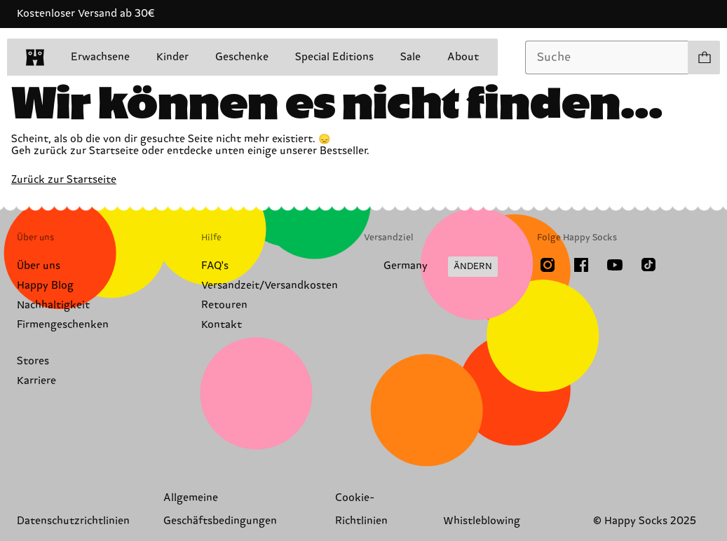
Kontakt (221, 325)
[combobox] (607, 57)
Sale (410, 57)
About (463, 57)
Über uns (38, 266)
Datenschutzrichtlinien (73, 521)
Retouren (224, 305)
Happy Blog (45, 286)
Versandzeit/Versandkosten (269, 286)
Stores (33, 361)
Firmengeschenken (63, 325)
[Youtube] (615, 265)
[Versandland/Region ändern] (431, 267)
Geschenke (242, 57)
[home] (35, 57)
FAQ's (215, 266)
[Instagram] (547, 265)
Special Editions (334, 57)
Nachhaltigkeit (53, 305)
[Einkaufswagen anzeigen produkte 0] (704, 57)
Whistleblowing (481, 521)
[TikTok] (648, 265)
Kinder (172, 57)
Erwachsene (100, 57)
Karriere (36, 381)
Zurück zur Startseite (63, 180)
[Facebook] (581, 265)
